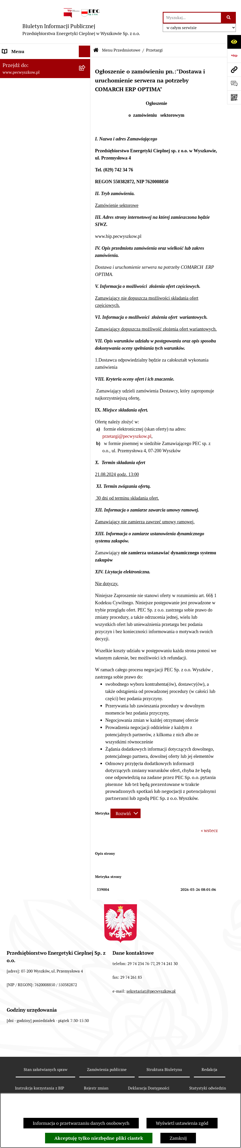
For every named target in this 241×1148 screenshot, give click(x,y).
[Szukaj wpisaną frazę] (229, 17)
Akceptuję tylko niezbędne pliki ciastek (98, 1138)
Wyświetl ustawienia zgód (182, 1123)
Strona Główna (17, 63)
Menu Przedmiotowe (23, 75)
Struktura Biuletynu (164, 1069)
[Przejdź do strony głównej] (81, 21)
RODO (8, 221)
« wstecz (209, 830)
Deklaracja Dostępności (148, 1088)
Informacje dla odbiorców (28, 209)
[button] (86, 63)
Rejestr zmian (96, 1088)
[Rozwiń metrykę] (125, 813)
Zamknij (178, 1138)
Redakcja (209, 1069)
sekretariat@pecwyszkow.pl (151, 991)
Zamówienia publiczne (107, 1069)
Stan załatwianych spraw (45, 1069)
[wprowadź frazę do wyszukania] (192, 17)
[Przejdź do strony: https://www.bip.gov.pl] (234, 56)
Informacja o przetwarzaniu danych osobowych (81, 1123)
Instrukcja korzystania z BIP (30, 186)
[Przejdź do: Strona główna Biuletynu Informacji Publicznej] (96, 50)
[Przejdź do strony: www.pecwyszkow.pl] (234, 70)
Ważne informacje (20, 197)
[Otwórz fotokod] (234, 97)
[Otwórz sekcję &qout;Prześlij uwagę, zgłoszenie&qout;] (234, 83)
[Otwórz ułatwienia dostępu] (234, 42)
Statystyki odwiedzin (207, 1088)
